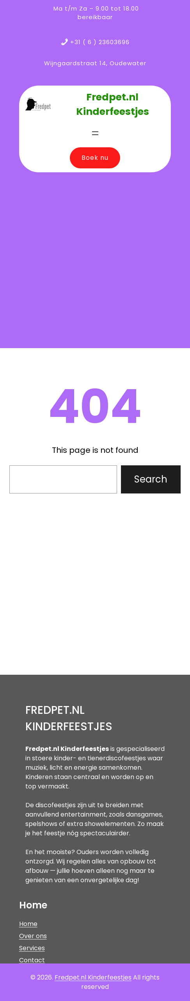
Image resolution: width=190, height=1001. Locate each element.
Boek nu (95, 157)
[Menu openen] (95, 133)
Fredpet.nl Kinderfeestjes (93, 977)
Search (150, 479)
